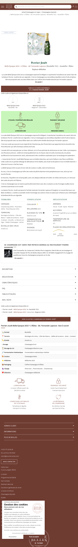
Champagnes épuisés (8, 494)
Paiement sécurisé (7, 484)
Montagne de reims (31, 336)
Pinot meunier (38, 369)
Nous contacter (9, 461)
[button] (39, 269)
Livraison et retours (7, 491)
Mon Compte (5, 481)
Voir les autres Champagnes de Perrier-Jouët (39, 319)
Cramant (73, 336)
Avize (67, 336)
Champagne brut (30, 344)
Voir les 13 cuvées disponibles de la (39, 89)
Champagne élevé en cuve (33, 348)
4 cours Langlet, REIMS (8, 470)
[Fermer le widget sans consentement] (11, 502)
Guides (3, 497)
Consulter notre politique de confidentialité (16, 530)
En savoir (39, 82)
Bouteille (28, 332)
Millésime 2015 (30, 360)
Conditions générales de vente (11, 488)
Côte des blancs (44, 336)
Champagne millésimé (32, 372)
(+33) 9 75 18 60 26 (7, 449)
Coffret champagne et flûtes (34, 364)
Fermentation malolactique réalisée (37, 352)
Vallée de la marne (57, 336)
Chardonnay (48, 369)
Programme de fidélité (8, 477)
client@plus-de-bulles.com (10, 456)
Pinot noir (28, 369)
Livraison (4, 474)
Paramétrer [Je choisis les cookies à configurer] (13, 537)
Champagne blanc (31, 356)
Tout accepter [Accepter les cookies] (34, 537)
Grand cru (28, 340)
